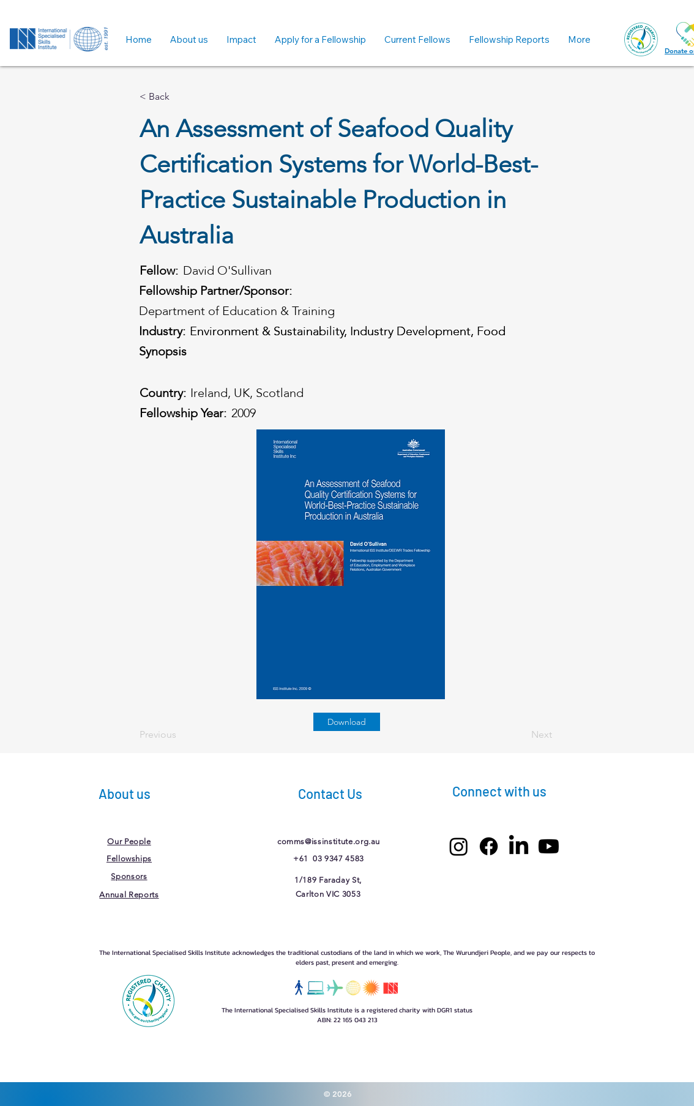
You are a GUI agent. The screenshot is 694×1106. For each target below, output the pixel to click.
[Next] (521, 734)
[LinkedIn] (519, 846)
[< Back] (180, 96)
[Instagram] (459, 846)
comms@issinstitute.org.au (328, 841)
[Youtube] (549, 846)
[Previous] (180, 734)
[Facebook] (489, 846)
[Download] (346, 722)
